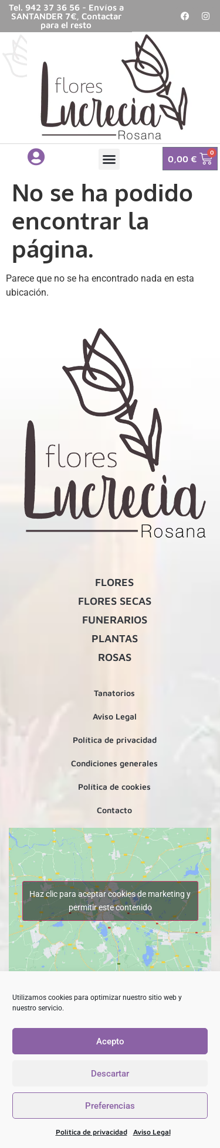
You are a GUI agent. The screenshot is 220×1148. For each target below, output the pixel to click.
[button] (109, 159)
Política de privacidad (91, 1132)
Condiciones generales (114, 763)
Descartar (110, 1073)
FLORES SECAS (114, 601)
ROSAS (114, 657)
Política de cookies (114, 786)
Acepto (110, 1041)
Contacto (114, 810)
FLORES (114, 582)
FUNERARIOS (114, 620)
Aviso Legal (152, 1132)
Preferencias (110, 1106)
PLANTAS (115, 638)
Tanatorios (114, 693)
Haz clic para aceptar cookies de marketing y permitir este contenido (110, 900)
